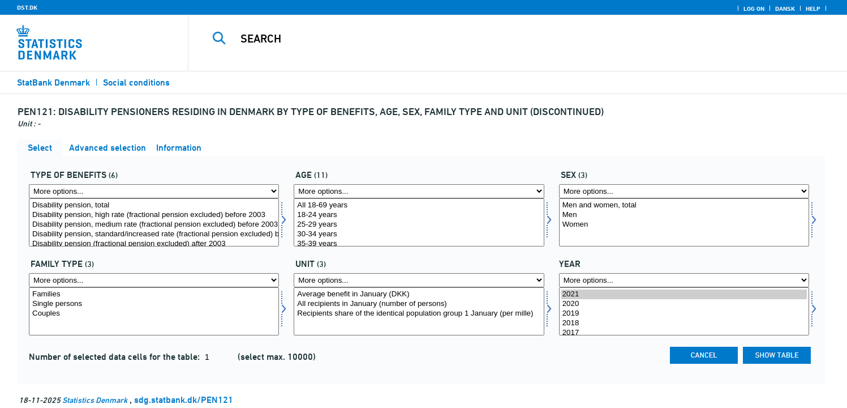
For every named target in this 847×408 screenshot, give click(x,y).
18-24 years (418, 215)
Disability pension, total (154, 205)
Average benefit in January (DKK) (418, 294)
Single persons (154, 304)
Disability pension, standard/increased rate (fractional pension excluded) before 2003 (154, 234)
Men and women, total (684, 205)
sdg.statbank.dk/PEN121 (183, 399)
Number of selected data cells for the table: (115, 356)
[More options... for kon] (684, 191)
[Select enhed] (419, 311)
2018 (684, 323)
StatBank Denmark (53, 82)
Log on (753, 8)
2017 (684, 333)
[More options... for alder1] (419, 191)
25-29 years (418, 225)
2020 (684, 304)
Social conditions (136, 82)
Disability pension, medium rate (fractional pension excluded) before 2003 (154, 225)
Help (813, 8)
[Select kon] (684, 222)
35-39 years (418, 244)
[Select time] (684, 311)
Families (154, 294)
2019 (684, 313)
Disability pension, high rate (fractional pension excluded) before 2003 (154, 215)
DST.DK (27, 7)
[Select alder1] (419, 222)
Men (684, 215)
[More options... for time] (684, 280)
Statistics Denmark (94, 400)
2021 (684, 294)
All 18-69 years (418, 205)
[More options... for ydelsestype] (154, 191)
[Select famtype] (154, 311)
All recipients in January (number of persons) (418, 304)
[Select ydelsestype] (154, 222)
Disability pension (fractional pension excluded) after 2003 (154, 244)
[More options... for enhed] (419, 280)
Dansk (785, 8)
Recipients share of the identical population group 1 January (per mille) (418, 313)
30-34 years (418, 234)
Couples (154, 313)
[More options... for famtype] (154, 280)
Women (684, 225)
